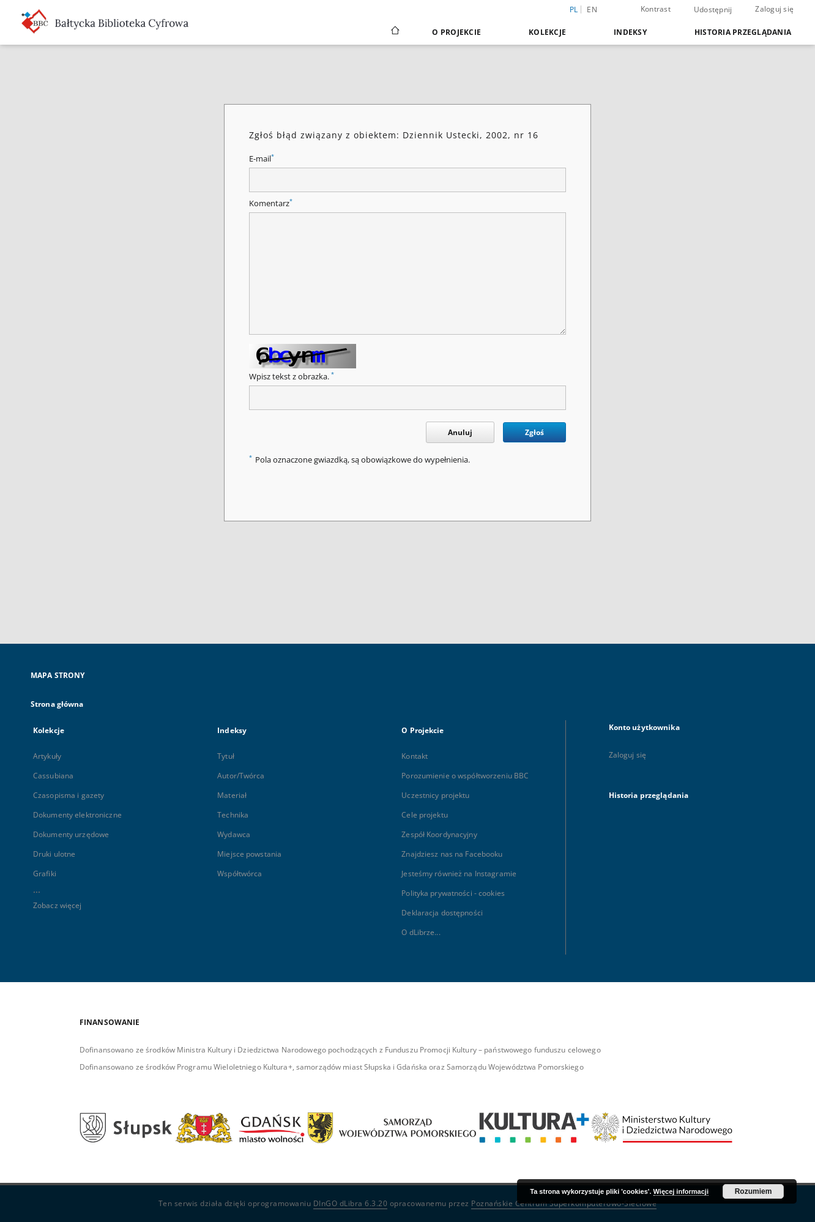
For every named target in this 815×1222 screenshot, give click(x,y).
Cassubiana (53, 775)
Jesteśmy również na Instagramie (458, 873)
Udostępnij (713, 10)
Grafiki (44, 873)
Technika (232, 815)
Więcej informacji (681, 1191)
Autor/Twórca (240, 775)
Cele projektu (424, 815)
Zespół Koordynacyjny (439, 834)
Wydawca (233, 834)
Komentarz (270, 203)
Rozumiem (753, 1191)
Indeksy (630, 32)
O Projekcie (456, 32)
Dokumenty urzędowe (71, 834)
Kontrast (656, 9)
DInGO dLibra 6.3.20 (350, 1203)
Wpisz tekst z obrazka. (291, 376)
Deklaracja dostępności (442, 912)
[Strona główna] (394, 31)
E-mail (261, 159)
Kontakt (414, 756)
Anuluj (460, 432)
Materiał (232, 795)
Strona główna (57, 704)
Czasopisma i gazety (68, 795)
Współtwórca (239, 873)
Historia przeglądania (742, 32)
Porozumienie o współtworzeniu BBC (465, 775)
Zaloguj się (774, 9)
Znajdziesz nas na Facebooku (451, 854)
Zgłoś (534, 432)
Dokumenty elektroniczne (77, 815)
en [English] (592, 9)
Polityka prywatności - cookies (453, 893)
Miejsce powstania (249, 854)
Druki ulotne (54, 854)
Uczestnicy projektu (435, 795)
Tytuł (225, 756)
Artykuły (47, 756)
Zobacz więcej (57, 905)
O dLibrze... (420, 932)
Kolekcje (547, 32)
